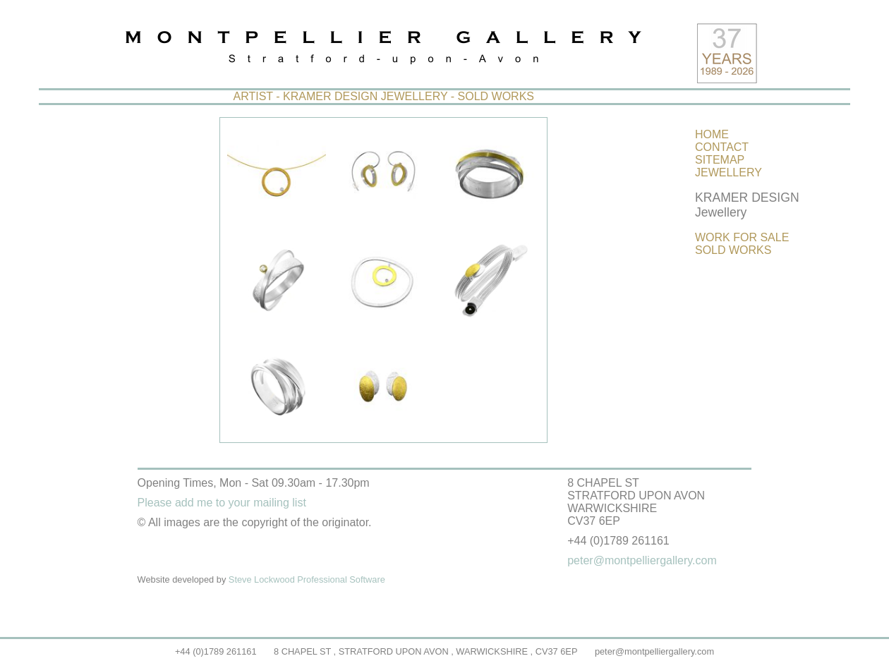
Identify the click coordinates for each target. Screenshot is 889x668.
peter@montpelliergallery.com (654, 651)
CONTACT (722, 147)
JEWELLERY (728, 172)
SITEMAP (719, 160)
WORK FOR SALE (742, 237)
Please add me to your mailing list (222, 503)
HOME (712, 134)
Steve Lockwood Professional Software (307, 579)
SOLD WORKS (733, 250)
